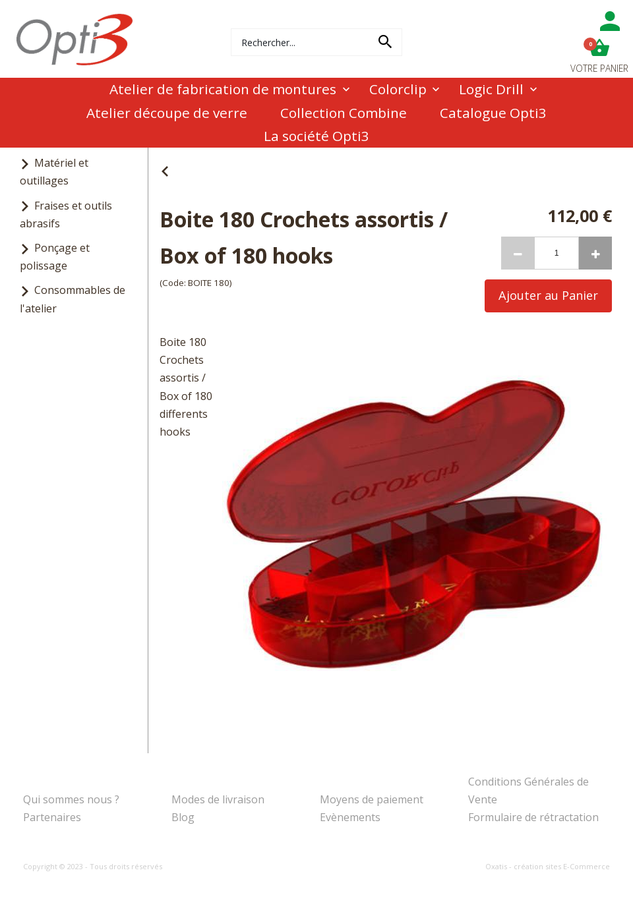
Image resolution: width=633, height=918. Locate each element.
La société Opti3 (316, 136)
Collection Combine (343, 112)
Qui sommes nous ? (71, 799)
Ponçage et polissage (55, 257)
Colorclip (398, 89)
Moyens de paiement (371, 799)
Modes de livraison (217, 799)
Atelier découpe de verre (166, 112)
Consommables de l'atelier (72, 299)
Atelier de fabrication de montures (222, 89)
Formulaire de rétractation (533, 817)
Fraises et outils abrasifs (66, 214)
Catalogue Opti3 (493, 112)
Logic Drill (491, 89)
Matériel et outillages (54, 172)
